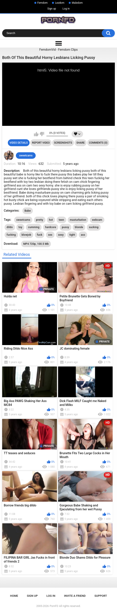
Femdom (42, 2)
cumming (34, 227)
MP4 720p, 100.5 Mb (36, 243)
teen (61, 219)
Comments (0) (98, 142)
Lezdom (59, 2)
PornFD (54, 606)
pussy (65, 227)
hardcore (50, 227)
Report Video (41, 142)
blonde (79, 227)
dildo (10, 227)
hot (51, 219)
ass (83, 234)
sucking (94, 227)
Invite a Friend (75, 595)
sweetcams (25, 155)
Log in (66, 8)
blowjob (26, 234)
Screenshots (63, 142)
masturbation (78, 219)
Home (14, 595)
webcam (97, 219)
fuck (39, 234)
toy (20, 227)
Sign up (51, 8)
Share (80, 142)
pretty (39, 219)
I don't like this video (42, 134)
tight (72, 234)
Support (100, 595)
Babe (28, 210)
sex (50, 234)
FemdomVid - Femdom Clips (58, 49)
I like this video (36, 134)
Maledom (77, 2)
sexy (61, 234)
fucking (11, 234)
